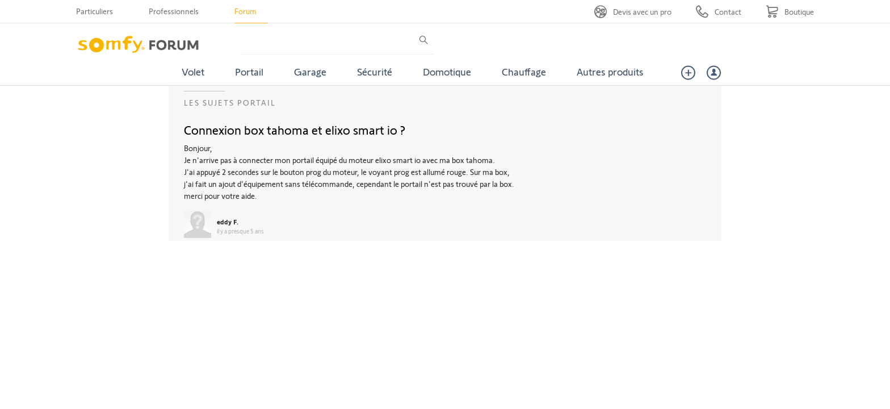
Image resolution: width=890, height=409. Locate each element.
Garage (310, 71)
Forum (245, 11)
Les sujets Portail (230, 102)
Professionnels (174, 11)
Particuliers (94, 11)
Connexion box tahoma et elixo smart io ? (294, 129)
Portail (249, 71)
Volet (193, 71)
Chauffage (524, 71)
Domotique (447, 71)
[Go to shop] (790, 11)
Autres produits (610, 71)
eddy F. (227, 222)
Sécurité (374, 71)
